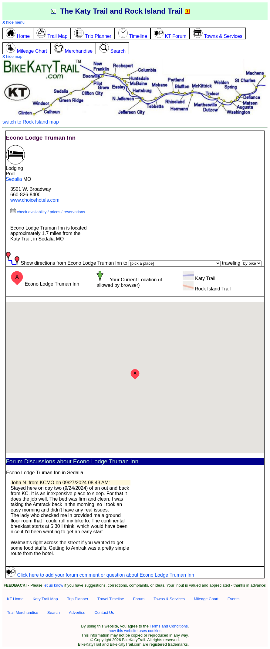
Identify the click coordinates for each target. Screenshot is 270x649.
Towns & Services (169, 599)
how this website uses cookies (135, 630)
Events (234, 599)
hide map (12, 56)
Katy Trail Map (45, 599)
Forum (139, 599)
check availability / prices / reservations (47, 212)
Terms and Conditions (169, 626)
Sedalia (14, 179)
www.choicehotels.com (34, 200)
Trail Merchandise (22, 612)
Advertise (77, 612)
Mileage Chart (206, 599)
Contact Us (104, 612)
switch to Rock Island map (30, 121)
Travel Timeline (110, 599)
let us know (53, 585)
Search (53, 612)
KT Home (15, 599)
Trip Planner (77, 599)
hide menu (13, 22)
